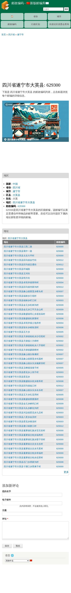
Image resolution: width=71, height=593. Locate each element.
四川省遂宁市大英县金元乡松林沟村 (21, 305)
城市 (59, 16)
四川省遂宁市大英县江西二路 (18, 246)
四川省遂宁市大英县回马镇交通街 (20, 264)
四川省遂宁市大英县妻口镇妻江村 (20, 426)
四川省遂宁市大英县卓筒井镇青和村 (21, 282)
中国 (15, 184)
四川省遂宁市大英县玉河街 (17, 273)
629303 (59, 296)
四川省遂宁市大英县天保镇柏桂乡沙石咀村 (24, 336)
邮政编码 (12, 24)
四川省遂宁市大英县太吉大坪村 (19, 255)
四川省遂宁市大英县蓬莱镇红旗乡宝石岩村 (24, 430)
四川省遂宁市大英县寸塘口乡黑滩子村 (22, 466)
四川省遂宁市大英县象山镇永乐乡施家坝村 (24, 363)
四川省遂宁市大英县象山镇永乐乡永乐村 (23, 390)
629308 (59, 314)
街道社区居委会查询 (59, 24)
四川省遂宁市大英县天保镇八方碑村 (21, 341)
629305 (59, 332)
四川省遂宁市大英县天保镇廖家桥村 (21, 350)
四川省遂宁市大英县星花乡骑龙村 (20, 421)
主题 (4, 510)
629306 (59, 327)
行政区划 (35, 24)
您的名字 (6, 491)
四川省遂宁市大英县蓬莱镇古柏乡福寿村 (23, 435)
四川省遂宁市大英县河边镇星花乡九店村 (23, 412)
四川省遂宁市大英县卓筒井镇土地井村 (22, 323)
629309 (59, 305)
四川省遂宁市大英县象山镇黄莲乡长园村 (23, 359)
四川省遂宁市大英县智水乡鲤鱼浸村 (21, 327)
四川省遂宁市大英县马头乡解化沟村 (21, 408)
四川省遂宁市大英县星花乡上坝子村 (21, 372)
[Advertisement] (35, 58)
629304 (59, 282)
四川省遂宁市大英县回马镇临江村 (20, 386)
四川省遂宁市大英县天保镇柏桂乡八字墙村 (24, 345)
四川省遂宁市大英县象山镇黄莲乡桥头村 (23, 291)
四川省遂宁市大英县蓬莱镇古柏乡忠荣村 (23, 457)
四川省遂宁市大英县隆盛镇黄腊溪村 (21, 399)
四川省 (16, 187)
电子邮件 (6, 500)
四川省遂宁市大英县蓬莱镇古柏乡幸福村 (23, 453)
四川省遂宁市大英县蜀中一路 (18, 251)
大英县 (16, 195)
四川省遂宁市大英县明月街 (17, 278)
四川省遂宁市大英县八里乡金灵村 (20, 417)
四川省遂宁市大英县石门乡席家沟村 (21, 462)
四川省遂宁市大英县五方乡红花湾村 (21, 395)
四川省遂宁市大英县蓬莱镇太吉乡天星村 (23, 448)
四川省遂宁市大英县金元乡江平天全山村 (23, 309)
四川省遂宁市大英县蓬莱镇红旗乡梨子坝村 (24, 439)
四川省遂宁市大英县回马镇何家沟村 (21, 287)
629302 (59, 336)
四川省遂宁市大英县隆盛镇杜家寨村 (21, 318)
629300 (21, 206)
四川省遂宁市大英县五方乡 (17, 332)
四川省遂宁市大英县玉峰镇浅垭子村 (21, 368)
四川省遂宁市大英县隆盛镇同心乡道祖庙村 (24, 314)
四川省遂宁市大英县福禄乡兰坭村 (20, 296)
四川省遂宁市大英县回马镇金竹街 (20, 260)
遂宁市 (16, 191)
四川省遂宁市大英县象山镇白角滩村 (21, 354)
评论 (5, 519)
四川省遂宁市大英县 (24, 202)
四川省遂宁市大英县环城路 (17, 269)
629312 (59, 260)
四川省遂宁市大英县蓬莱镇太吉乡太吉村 (23, 444)
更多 (66, 472)
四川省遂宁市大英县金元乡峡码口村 (21, 403)
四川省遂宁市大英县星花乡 (17, 377)
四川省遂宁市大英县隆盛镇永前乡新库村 (23, 381)
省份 (35, 16)
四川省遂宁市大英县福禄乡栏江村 (20, 300)
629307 (59, 291)
